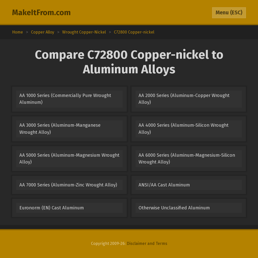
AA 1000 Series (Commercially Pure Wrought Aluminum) (65, 99)
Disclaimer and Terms (147, 243)
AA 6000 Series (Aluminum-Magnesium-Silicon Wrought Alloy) (187, 158)
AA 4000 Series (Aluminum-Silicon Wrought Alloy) (184, 128)
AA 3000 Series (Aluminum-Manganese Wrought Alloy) (60, 128)
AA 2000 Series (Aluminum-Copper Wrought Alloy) (184, 99)
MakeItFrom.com (41, 12)
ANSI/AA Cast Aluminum (164, 185)
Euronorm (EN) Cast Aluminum (51, 208)
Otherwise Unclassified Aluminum (174, 208)
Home (17, 32)
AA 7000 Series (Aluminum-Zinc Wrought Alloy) (68, 185)
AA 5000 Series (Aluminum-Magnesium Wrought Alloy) (69, 158)
